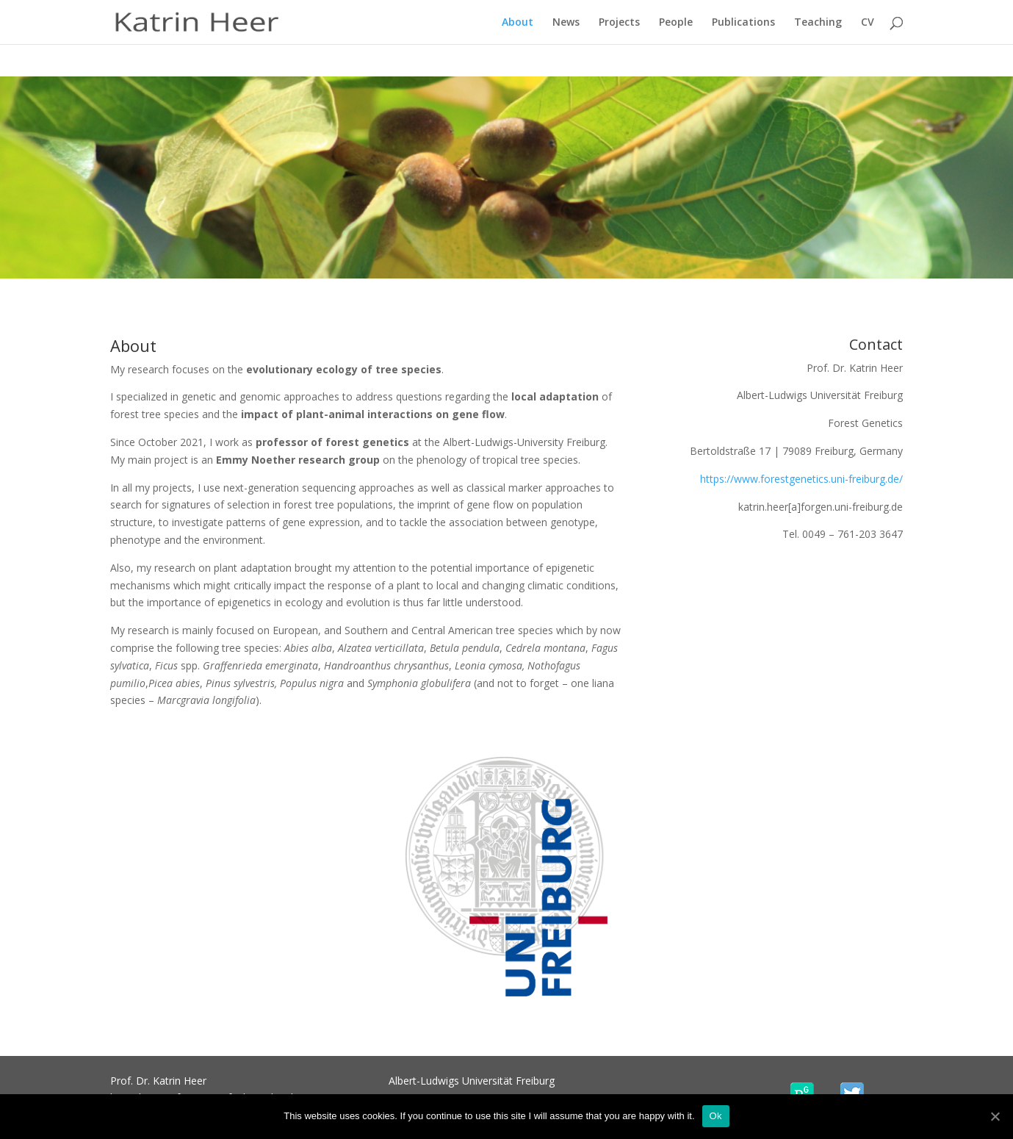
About (517, 23)
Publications (743, 23)
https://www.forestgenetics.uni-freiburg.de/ (801, 479)
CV (867, 23)
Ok (716, 1115)
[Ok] (994, 1116)
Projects (619, 23)
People (676, 23)
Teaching (818, 23)
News (566, 23)
